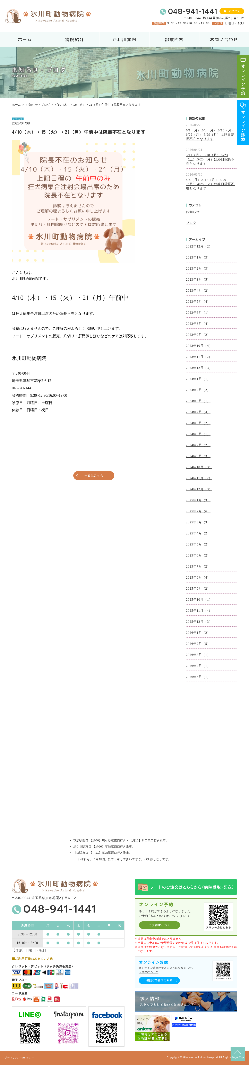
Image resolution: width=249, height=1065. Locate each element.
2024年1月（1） (198, 379)
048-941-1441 (192, 11)
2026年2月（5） (198, 643)
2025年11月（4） (199, 610)
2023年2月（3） (198, 268)
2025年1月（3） (198, 500)
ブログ (191, 223)
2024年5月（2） (198, 423)
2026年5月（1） (198, 677)
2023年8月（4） (198, 323)
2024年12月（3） (199, 489)
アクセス (234, 11)
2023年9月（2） (198, 334)
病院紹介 (74, 40)
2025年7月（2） (198, 566)
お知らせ (193, 212)
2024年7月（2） (198, 445)
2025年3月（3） (198, 522)
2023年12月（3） (199, 368)
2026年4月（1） (198, 665)
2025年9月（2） (198, 588)
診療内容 (174, 40)
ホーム (25, 40)
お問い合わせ (224, 40)
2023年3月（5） (198, 279)
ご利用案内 (124, 40)
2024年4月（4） (198, 412)
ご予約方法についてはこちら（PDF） (165, 915)
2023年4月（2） (198, 290)
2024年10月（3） (199, 467)
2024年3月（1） (198, 401)
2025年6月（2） (198, 555)
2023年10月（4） (199, 345)
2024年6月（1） (198, 434)
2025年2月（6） (198, 511)
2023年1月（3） (198, 257)
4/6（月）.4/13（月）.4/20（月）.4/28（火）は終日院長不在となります (210, 184)
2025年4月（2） (198, 533)
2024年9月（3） (198, 456)
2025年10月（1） (199, 599)
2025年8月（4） (198, 577)
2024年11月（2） (199, 478)
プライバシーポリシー (19, 1057)
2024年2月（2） (198, 390)
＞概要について (148, 972)
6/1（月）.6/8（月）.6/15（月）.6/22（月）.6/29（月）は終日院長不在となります (211, 135)
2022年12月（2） (199, 246)
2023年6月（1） (198, 312)
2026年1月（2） (198, 632)
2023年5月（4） (198, 301)
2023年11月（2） (199, 356)
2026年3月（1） (198, 654)
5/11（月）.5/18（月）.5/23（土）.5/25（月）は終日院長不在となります (210, 159)
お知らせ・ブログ (38, 104)
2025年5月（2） (198, 544)
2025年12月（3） (199, 621)
